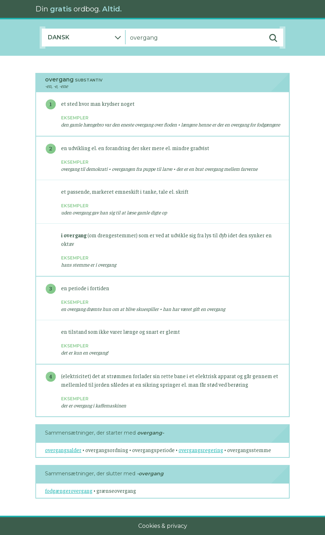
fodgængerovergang (68, 490)
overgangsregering (201, 449)
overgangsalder (63, 449)
